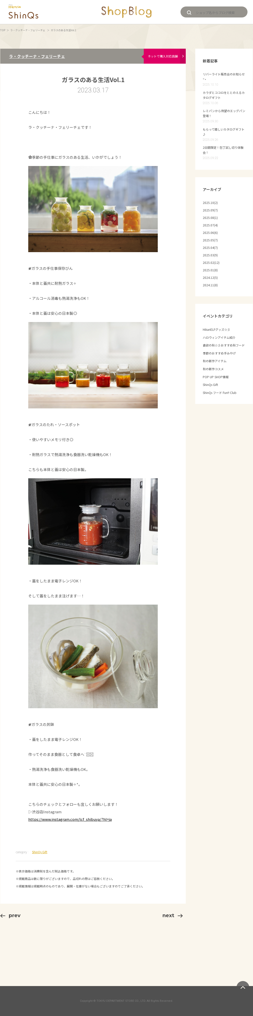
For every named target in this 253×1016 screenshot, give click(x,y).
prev (10, 915)
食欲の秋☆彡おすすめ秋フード (224, 345)
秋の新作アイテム (214, 361)
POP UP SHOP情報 (215, 377)
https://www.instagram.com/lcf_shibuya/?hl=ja (70, 819)
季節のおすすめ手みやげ (219, 353)
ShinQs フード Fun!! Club (219, 392)
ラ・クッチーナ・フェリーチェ (28, 30)
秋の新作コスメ (213, 369)
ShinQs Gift (39, 852)
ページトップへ (242, 987)
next (172, 915)
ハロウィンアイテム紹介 (219, 337)
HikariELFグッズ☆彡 (216, 329)
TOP (2, 30)
